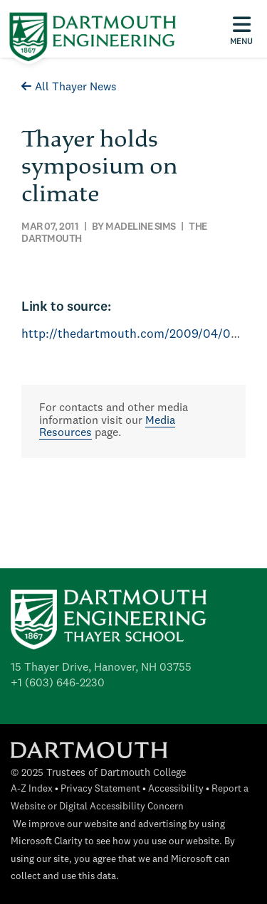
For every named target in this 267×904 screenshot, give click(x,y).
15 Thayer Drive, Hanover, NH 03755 (101, 668)
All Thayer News (69, 87)
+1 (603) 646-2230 (58, 683)
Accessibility (176, 789)
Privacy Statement (100, 789)
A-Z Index (32, 789)
